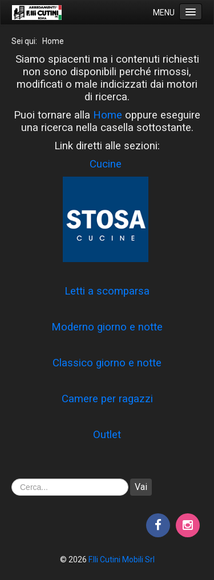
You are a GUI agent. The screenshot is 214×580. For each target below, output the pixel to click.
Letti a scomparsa (107, 291)
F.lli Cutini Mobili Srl (121, 559)
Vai (141, 486)
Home (107, 115)
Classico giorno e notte (107, 363)
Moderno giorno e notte (107, 327)
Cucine (106, 164)
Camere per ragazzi (107, 399)
